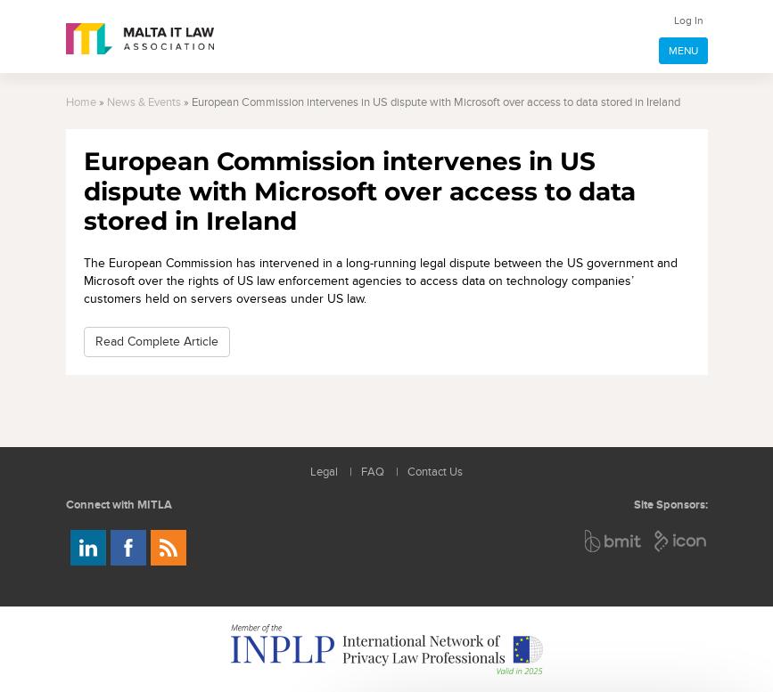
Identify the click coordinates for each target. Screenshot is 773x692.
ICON (681, 541)
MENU (683, 51)
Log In (688, 20)
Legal (324, 472)
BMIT (614, 541)
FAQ (372, 472)
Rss (168, 548)
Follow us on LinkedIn (88, 548)
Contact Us (435, 472)
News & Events (144, 103)
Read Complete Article (156, 341)
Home (81, 103)
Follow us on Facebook (128, 548)
